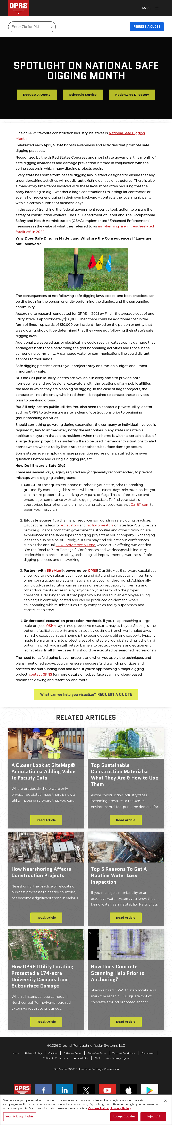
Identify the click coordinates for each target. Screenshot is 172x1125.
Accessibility (81, 1058)
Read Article (46, 820)
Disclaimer (147, 1053)
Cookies (52, 1053)
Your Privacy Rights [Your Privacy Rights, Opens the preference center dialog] (20, 1116)
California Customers (55, 1058)
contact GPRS (40, 674)
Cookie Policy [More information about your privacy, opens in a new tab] (98, 1108)
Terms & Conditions (123, 1053)
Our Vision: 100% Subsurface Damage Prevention (86, 1069)
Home (15, 1053)
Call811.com (140, 505)
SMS (97, 1058)
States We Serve (97, 1053)
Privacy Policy (33, 1053)
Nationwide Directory (132, 95)
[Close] (165, 1100)
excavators (70, 525)
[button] (152, 8)
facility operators (100, 525)
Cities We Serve (72, 1053)
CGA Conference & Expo (75, 545)
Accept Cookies (124, 1116)
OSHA (51, 626)
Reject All (153, 1116)
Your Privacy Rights (117, 1058)
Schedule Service (83, 95)
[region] (86, 1109)
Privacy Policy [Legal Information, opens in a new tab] (120, 1108)
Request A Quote (147, 26)
